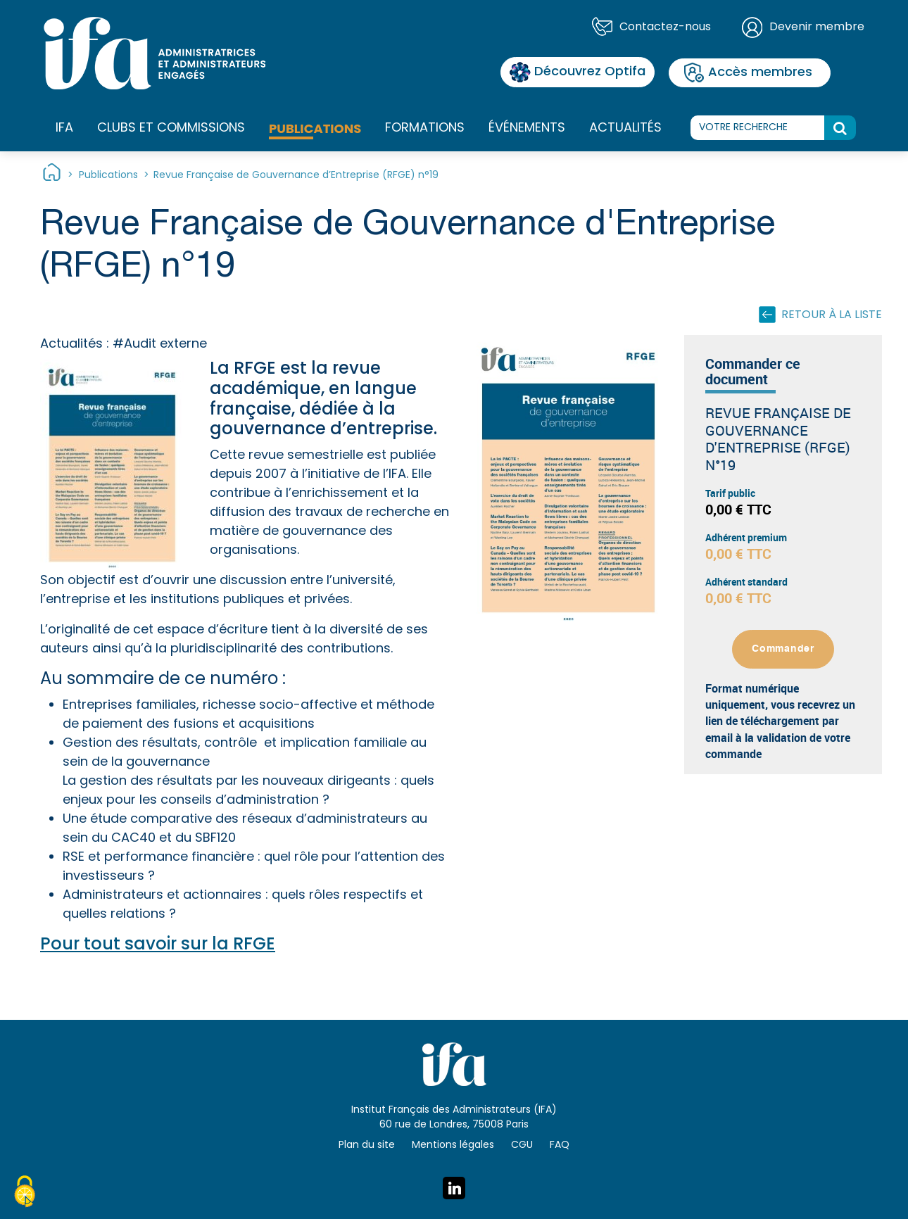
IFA (64, 129)
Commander (783, 649)
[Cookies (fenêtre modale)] (24, 1193)
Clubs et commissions (171, 128)
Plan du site (367, 1145)
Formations (425, 129)
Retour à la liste (831, 315)
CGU (522, 1145)
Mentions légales (453, 1145)
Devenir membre (816, 27)
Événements (526, 128)
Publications (315, 128)
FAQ (559, 1145)
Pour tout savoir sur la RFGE (157, 945)
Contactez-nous (665, 27)
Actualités (625, 128)
